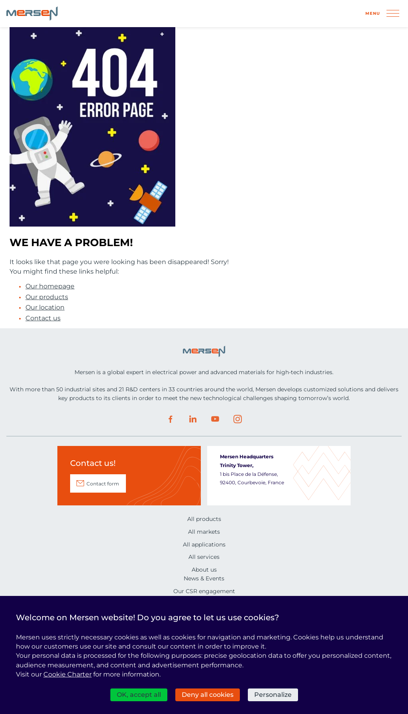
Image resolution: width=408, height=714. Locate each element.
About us (204, 569)
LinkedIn (193, 419)
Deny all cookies (207, 694)
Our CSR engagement (204, 591)
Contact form (102, 484)
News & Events (204, 578)
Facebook (170, 419)
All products (204, 519)
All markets (204, 531)
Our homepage (50, 286)
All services (204, 556)
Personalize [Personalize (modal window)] (273, 694)
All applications (204, 544)
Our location (45, 307)
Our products (47, 297)
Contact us (43, 318)
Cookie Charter (67, 674)
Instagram (237, 419)
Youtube (215, 419)
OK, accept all (139, 694)
